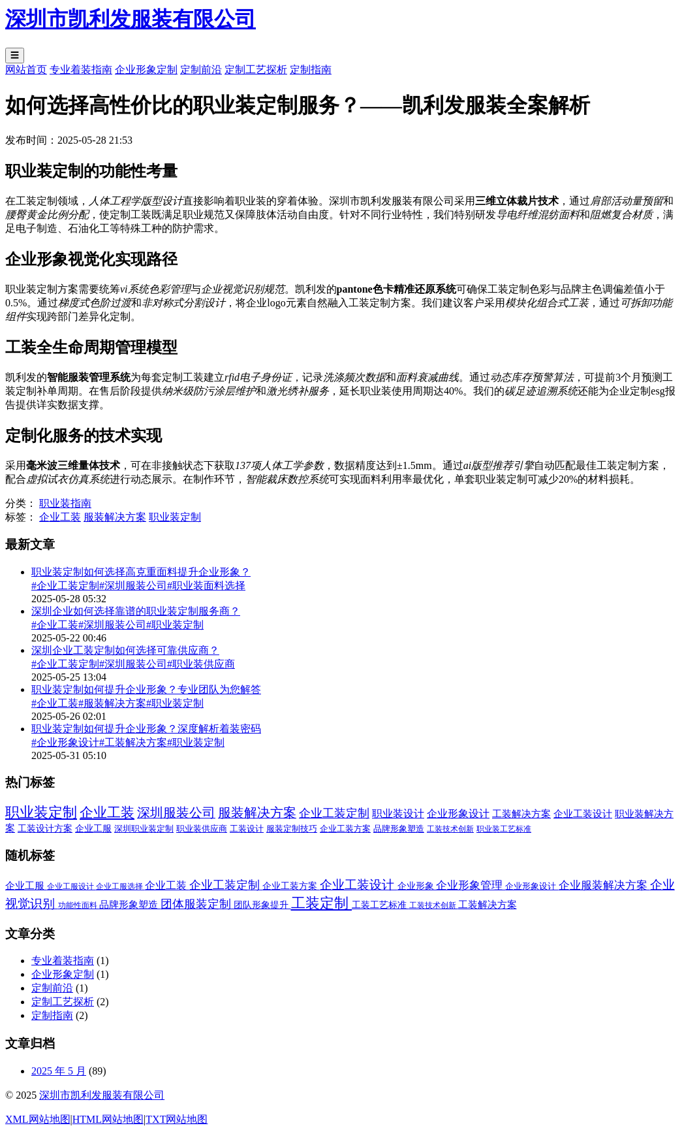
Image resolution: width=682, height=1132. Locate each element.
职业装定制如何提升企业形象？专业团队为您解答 (146, 689)
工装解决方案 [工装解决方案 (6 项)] (521, 813)
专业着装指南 (81, 69)
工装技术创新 (433, 905)
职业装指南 (65, 503)
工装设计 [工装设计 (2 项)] (247, 828)
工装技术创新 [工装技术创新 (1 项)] (450, 828)
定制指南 (311, 69)
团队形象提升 (262, 905)
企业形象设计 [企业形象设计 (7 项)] (458, 813)
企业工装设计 (358, 885)
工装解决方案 (487, 904)
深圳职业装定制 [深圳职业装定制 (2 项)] (144, 828)
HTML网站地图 (108, 1119)
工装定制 (321, 903)
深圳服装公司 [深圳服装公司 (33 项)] (176, 812)
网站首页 (26, 69)
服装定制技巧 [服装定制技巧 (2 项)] (291, 828)
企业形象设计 (531, 886)
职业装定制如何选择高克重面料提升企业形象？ (141, 571)
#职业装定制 (175, 624)
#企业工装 (54, 624)
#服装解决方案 (112, 703)
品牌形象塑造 (130, 904)
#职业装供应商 (201, 664)
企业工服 (26, 886)
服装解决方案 (115, 517)
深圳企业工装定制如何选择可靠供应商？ (125, 650)
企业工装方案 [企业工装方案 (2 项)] (345, 828)
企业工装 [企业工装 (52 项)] (107, 812)
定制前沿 (201, 69)
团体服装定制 (197, 904)
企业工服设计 (71, 886)
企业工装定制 (226, 885)
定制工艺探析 (256, 69)
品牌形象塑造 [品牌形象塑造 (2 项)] (398, 828)
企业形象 (417, 886)
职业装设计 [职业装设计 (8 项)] (398, 813)
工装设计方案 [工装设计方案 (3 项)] (45, 828)
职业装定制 (175, 517)
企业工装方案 (291, 886)
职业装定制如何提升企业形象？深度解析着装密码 (146, 728)
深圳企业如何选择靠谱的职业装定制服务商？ (135, 611)
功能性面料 (78, 905)
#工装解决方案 (133, 742)
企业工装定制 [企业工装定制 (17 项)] (334, 813)
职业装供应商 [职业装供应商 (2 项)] (201, 828)
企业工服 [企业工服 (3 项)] (93, 828)
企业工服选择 (120, 886)
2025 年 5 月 (58, 1070)
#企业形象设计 (65, 742)
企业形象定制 (146, 69)
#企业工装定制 (65, 585)
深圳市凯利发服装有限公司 (101, 1095)
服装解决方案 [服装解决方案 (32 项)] (257, 813)
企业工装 (60, 517)
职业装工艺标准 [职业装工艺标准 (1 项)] (503, 828)
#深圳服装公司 (133, 585)
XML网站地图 (37, 1119)
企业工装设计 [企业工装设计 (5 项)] (582, 814)
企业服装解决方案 (604, 885)
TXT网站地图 (177, 1119)
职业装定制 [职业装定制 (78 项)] (41, 812)
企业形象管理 (470, 885)
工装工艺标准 (380, 905)
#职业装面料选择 (206, 585)
